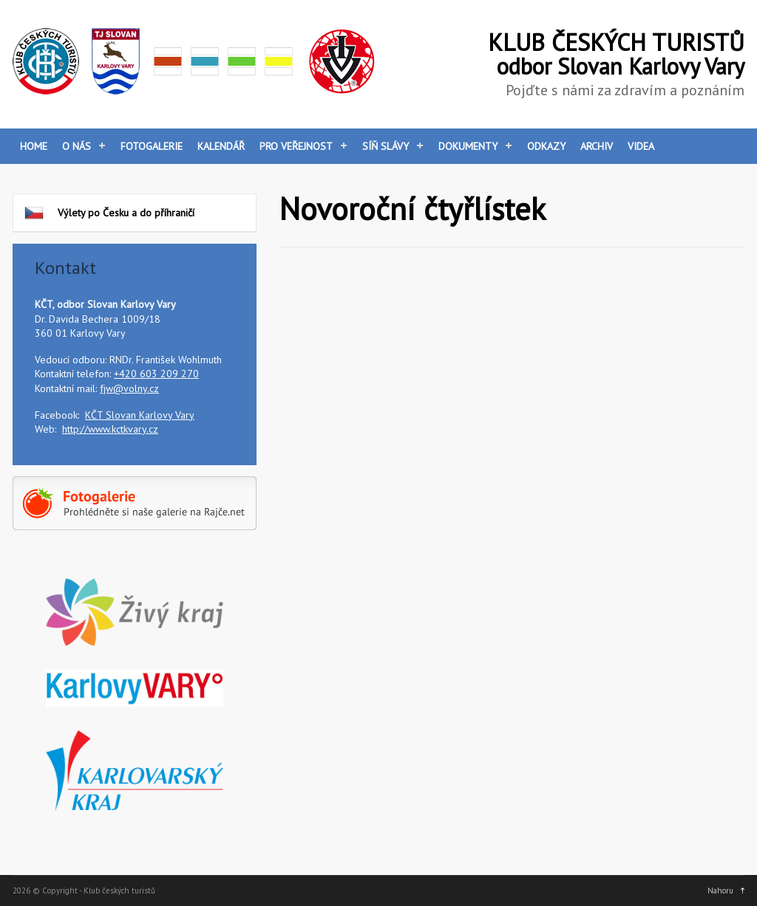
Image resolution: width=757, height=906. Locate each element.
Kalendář (221, 146)
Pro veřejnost (296, 146)
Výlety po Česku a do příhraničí (109, 212)
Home (33, 146)
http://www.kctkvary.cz (110, 429)
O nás (76, 146)
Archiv (596, 146)
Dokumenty (468, 146)
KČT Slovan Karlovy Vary (139, 415)
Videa (641, 146)
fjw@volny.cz (129, 388)
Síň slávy (385, 146)
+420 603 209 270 (156, 373)
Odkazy (546, 146)
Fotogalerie (151, 146)
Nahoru (720, 890)
